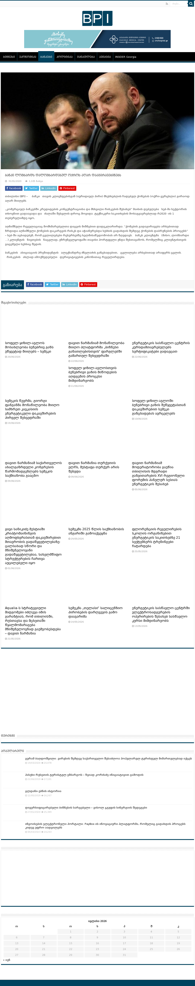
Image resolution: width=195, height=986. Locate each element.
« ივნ (6, 960)
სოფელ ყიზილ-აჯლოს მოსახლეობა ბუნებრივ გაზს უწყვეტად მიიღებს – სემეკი (29, 347)
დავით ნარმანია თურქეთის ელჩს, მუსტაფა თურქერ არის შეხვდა (93, 467)
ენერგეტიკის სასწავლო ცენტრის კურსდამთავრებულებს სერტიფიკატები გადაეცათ (161, 347)
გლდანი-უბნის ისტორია (43, 791)
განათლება (86, 57)
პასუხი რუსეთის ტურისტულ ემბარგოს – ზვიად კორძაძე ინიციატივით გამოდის (84, 775)
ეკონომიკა (27, 57)
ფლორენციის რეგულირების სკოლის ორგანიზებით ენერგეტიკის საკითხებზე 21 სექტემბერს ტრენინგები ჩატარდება (157, 537)
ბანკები (46, 57)
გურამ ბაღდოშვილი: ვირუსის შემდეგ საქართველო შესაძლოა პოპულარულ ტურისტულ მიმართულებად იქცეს (108, 758)
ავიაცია (105, 57)
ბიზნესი (9, 57)
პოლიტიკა (65, 57)
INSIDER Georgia (125, 57)
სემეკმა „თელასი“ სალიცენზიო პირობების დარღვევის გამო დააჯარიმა (95, 612)
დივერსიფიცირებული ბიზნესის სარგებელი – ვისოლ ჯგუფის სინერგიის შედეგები (86, 807)
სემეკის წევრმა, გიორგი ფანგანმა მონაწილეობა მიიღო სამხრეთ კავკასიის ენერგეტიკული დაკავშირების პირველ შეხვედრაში (32, 409)
